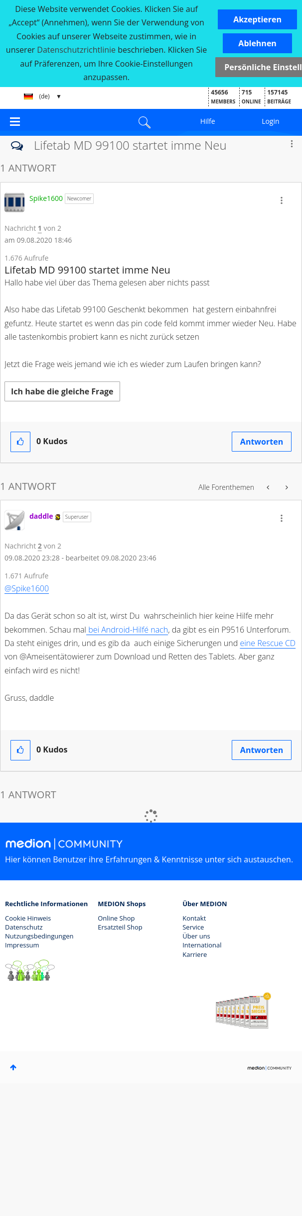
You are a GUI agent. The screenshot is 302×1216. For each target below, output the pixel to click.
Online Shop (116, 918)
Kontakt (194, 918)
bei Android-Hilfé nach (127, 629)
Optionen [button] (292, 144)
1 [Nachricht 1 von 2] (40, 228)
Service (193, 927)
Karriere (194, 954)
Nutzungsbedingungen (39, 936)
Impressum (22, 944)
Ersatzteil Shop (120, 927)
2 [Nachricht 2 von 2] (40, 546)
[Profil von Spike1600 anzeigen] (46, 198)
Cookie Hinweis (28, 918)
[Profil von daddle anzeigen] (41, 516)
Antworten (261, 441)
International (201, 944)
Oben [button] (13, 1067)
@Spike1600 (26, 588)
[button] (257, 19)
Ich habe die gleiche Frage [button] (62, 391)
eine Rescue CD (268, 643)
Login (270, 121)
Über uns (196, 936)
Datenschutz (24, 927)
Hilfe (207, 121)
